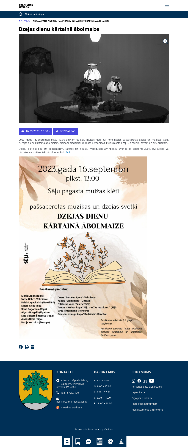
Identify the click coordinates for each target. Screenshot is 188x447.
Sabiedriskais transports (78, 441)
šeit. (68, 152)
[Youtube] (152, 380)
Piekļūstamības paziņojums (147, 409)
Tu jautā (88, 441)
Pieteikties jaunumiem (110, 441)
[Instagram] (134, 380)
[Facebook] (21, 348)
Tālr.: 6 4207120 (70, 392)
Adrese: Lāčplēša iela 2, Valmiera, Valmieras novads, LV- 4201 (72, 384)
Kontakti (67, 441)
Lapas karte (138, 392)
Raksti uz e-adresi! (71, 407)
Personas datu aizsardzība (147, 386)
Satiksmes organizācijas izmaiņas (121, 441)
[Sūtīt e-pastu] (58, 398)
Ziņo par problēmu (142, 398)
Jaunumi (99, 441)
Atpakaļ (24, 20)
